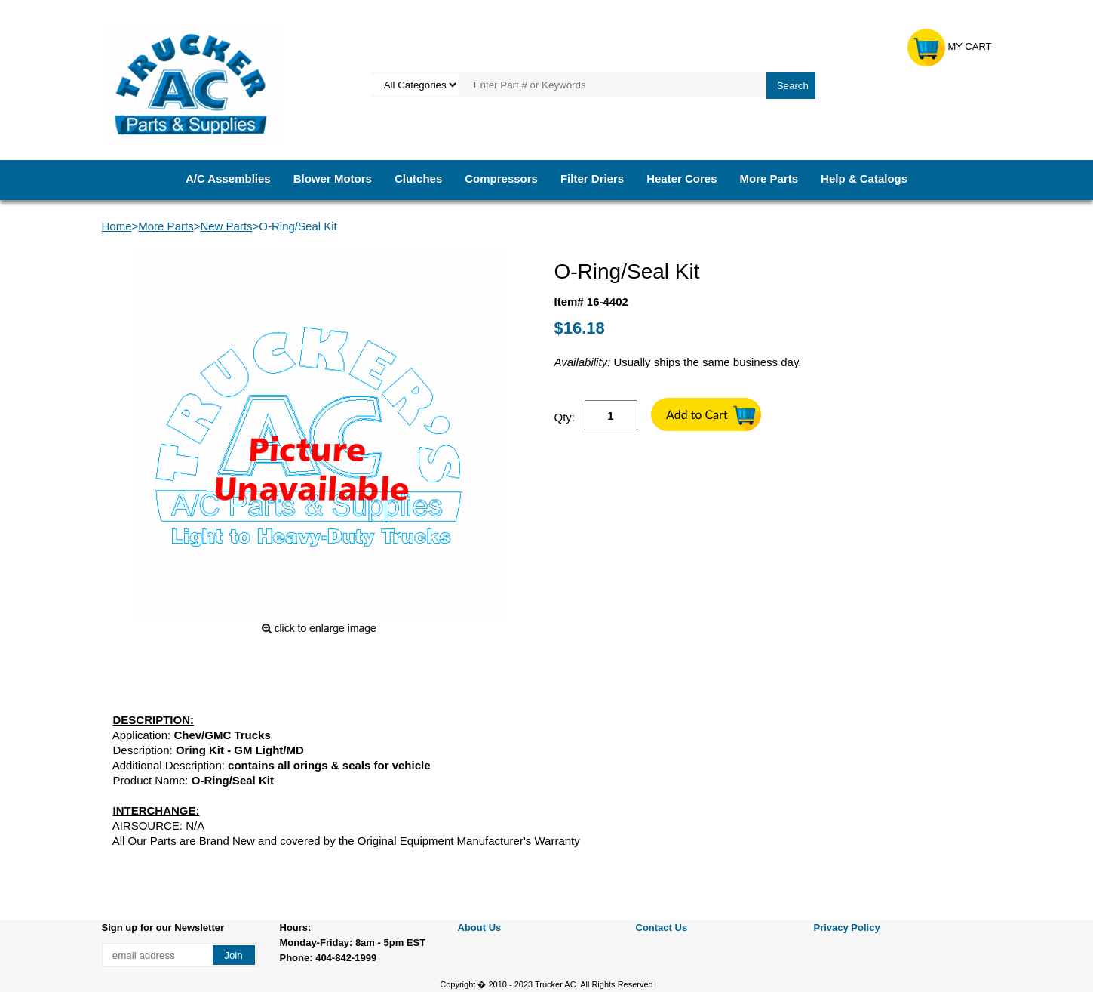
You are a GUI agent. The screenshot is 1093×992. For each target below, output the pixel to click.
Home (117, 226)
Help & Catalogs (864, 178)
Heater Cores (681, 178)
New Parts (226, 226)
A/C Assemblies (228, 178)
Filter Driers (592, 178)
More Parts (769, 178)
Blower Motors (332, 178)
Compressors (501, 178)
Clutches (418, 178)
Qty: (565, 417)
